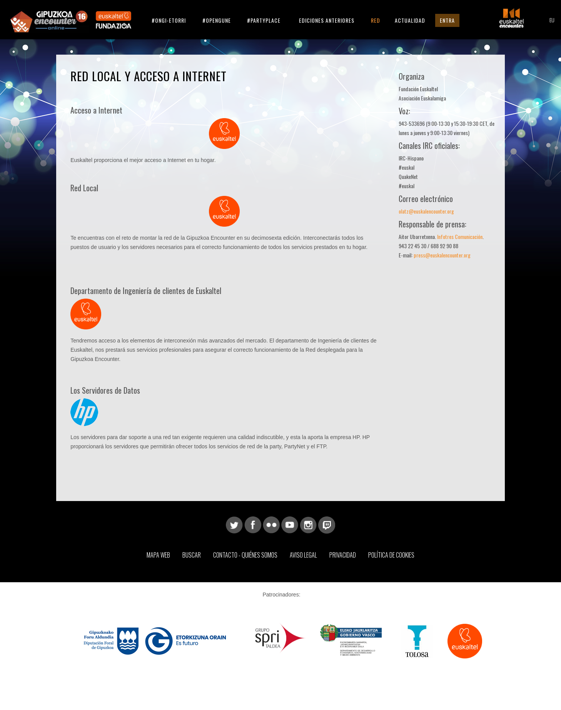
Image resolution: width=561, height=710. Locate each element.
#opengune (216, 20)
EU (551, 20)
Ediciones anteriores (326, 20)
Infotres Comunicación (460, 236)
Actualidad (410, 20)
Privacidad (342, 555)
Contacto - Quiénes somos (245, 555)
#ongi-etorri (169, 20)
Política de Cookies (391, 555)
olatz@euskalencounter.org (426, 211)
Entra (447, 20)
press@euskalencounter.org (442, 255)
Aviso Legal (303, 555)
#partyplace (263, 20)
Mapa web (158, 555)
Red (375, 20)
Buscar (191, 555)
